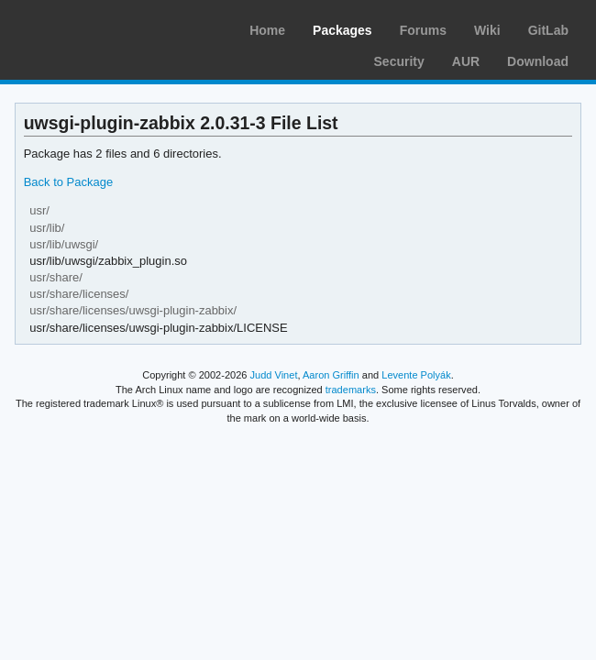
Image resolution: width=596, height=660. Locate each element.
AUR (466, 61)
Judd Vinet (274, 374)
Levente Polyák (415, 374)
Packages (342, 30)
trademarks (351, 389)
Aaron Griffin (331, 374)
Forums (423, 30)
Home (267, 30)
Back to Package (68, 182)
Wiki (487, 30)
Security (399, 61)
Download (537, 61)
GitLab (548, 30)
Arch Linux (101, 27)
